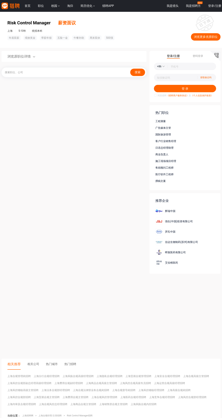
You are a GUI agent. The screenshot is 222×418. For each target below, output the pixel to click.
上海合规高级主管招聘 (196, 376)
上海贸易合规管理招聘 (138, 376)
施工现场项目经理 (165, 161)
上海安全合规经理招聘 (167, 376)
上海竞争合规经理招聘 (162, 397)
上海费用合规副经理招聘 (68, 383)
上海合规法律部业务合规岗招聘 (91, 390)
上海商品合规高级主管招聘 (101, 383)
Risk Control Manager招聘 (79, 415)
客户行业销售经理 (165, 141)
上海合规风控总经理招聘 (53, 404)
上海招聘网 (27, 415)
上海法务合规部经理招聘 (55, 390)
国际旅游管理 (163, 134)
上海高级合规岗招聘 (179, 390)
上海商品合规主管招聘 (83, 404)
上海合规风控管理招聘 (104, 397)
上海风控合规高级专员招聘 (135, 383)
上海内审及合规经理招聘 (21, 404)
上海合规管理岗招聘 (19, 376)
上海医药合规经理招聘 (133, 397)
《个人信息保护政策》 (202, 95)
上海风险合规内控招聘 (144, 404)
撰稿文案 (160, 180)
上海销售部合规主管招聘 (113, 404)
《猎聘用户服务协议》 (177, 95)
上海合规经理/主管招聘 (50, 415)
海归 (70, 6)
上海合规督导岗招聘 (123, 390)
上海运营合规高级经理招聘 (169, 383)
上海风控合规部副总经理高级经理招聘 (29, 383)
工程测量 (160, 121)
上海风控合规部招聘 (19, 397)
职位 (41, 6)
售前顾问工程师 (164, 167)
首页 (28, 6)
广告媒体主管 (163, 127)
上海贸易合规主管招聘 (47, 397)
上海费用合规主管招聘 (75, 397)
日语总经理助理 (164, 147)
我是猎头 (173, 6)
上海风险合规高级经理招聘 (78, 376)
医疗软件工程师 (164, 174)
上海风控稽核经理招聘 (151, 390)
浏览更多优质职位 (206, 37)
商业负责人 (161, 154)
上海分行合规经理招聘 (47, 376)
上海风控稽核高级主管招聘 (22, 390)
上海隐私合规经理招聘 (109, 376)
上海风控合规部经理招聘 (192, 397)
